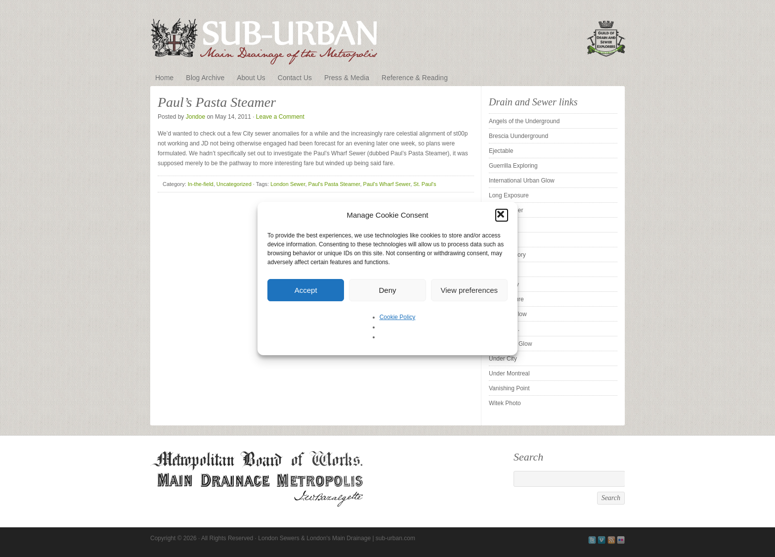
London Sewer (287, 184)
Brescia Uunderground (518, 136)
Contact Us (295, 78)
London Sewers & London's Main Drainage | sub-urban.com (387, 35)
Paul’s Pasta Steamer (217, 102)
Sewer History (507, 254)
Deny (387, 290)
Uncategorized (234, 184)
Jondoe (195, 116)
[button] (502, 215)
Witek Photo (505, 403)
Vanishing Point (509, 388)
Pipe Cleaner (506, 210)
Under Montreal (509, 373)
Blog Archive (205, 78)
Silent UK (501, 269)
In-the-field (201, 184)
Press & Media (346, 78)
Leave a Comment (280, 116)
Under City (503, 358)
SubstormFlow (508, 314)
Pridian (498, 225)
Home (164, 78)
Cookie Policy (398, 317)
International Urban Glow (522, 180)
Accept (306, 290)
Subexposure (506, 299)
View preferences (469, 290)
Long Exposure (509, 195)
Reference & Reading (415, 78)
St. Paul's (424, 184)
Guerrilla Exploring (513, 165)
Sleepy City (504, 284)
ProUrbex (501, 239)
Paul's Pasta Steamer (334, 184)
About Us (251, 78)
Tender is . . (504, 328)
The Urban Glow (510, 343)
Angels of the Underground (524, 121)
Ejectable (501, 150)
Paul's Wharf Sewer (387, 184)
